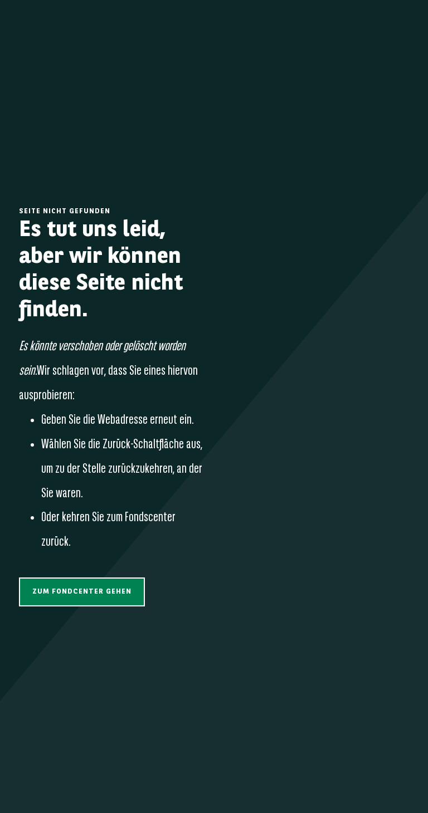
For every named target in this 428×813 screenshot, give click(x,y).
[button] (82, 591)
